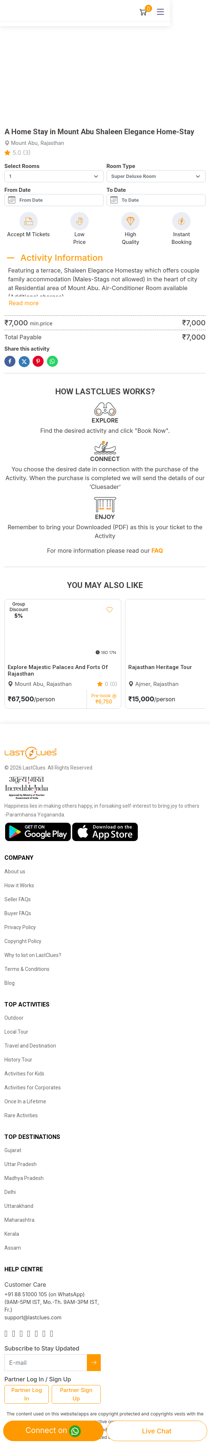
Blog (9, 983)
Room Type (121, 166)
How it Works (19, 885)
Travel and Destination (30, 1045)
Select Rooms (22, 166)
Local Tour (16, 1031)
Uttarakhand (18, 1206)
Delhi (10, 1192)
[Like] (109, 610)
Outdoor (13, 1017)
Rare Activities (21, 1115)
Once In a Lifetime (25, 1101)
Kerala (11, 1233)
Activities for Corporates (32, 1087)
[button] (91, 116)
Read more (24, 303)
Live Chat (157, 1431)
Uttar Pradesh (20, 1164)
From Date (17, 190)
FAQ (157, 550)
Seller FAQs (17, 899)
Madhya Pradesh (24, 1178)
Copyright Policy (22, 941)
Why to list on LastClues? (32, 955)
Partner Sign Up (76, 1394)
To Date (116, 190)
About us (14, 871)
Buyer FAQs (17, 913)
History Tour (18, 1059)
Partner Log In (26, 1394)
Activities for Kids (24, 1073)
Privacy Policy (20, 927)
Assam (12, 1247)
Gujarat (12, 1150)
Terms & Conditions (26, 969)
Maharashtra (19, 1220)
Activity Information (62, 257)
